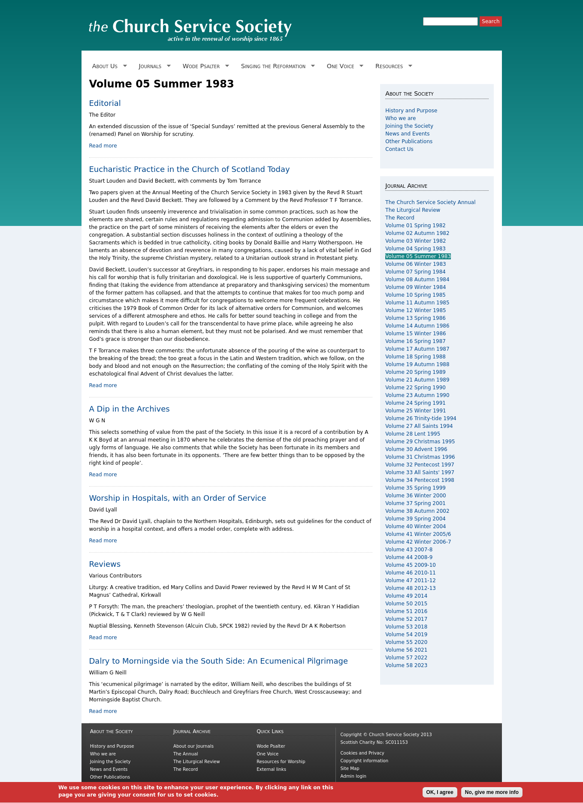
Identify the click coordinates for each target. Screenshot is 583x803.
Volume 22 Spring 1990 (415, 388)
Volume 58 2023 (406, 665)
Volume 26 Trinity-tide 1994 (420, 418)
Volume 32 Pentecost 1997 (419, 465)
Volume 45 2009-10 (410, 565)
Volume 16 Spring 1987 (415, 341)
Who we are (400, 118)
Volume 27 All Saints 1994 (419, 426)
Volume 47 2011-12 (410, 580)
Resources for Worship (281, 761)
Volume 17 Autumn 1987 (417, 349)
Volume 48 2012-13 (410, 588)
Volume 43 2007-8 (408, 550)
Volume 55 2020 (406, 642)
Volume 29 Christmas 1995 (420, 442)
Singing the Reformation (276, 66)
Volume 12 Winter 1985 (415, 310)
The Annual (185, 754)
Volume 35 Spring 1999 (415, 488)
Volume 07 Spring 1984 (415, 272)
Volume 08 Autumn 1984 (417, 280)
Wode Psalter (204, 66)
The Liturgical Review (412, 210)
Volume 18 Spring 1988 (415, 357)
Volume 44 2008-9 (408, 557)
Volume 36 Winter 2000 (415, 496)
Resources (392, 66)
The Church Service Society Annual (430, 202)
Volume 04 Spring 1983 (415, 249)
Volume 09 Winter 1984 (415, 287)
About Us (108, 66)
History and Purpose (411, 111)
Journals (153, 66)
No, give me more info (492, 794)
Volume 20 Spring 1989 (415, 372)
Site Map (349, 768)
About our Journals (193, 746)
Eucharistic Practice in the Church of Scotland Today (189, 169)
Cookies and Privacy (362, 753)
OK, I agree (439, 794)
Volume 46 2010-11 (410, 573)
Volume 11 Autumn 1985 (417, 303)
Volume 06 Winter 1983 (415, 264)
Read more (103, 146)
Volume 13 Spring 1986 (415, 318)
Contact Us (399, 149)
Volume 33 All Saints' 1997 (419, 472)
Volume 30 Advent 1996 (416, 449)
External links (271, 769)
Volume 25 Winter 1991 (415, 411)
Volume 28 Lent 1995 (412, 434)
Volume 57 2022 (406, 658)
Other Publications (408, 141)
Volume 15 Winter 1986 (415, 334)
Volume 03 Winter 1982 (415, 241)
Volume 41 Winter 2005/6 (418, 534)
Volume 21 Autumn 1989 (417, 380)
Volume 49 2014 (406, 596)
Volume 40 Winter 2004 (415, 526)
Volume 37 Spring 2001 (415, 503)
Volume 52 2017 (406, 619)
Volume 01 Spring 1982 (415, 226)
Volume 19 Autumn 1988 (417, 364)
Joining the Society (409, 126)
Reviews (105, 563)
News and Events (407, 134)
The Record (399, 218)
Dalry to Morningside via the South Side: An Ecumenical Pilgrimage (218, 660)
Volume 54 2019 (406, 635)
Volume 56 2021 (406, 650)
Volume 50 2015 (406, 604)
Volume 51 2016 (406, 611)
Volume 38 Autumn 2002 (417, 511)
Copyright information (364, 760)
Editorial (105, 103)
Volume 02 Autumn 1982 (417, 233)
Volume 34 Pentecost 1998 (419, 480)
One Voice (343, 66)
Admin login (353, 776)
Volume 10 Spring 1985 (415, 295)
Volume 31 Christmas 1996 (420, 457)
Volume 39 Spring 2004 (415, 519)
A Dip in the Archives (129, 408)
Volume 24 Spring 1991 (415, 403)
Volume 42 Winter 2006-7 (418, 542)
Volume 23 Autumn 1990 (417, 395)
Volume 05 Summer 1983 (418, 256)
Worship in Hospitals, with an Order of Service (177, 497)
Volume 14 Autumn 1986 (417, 326)
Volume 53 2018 (406, 627)
